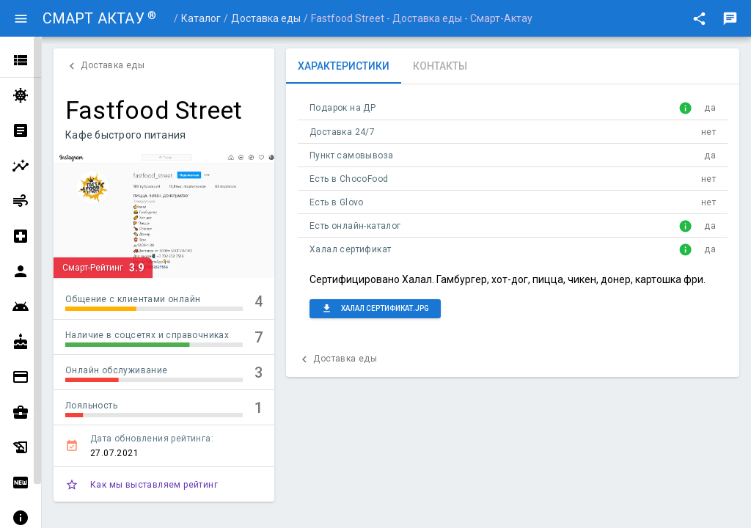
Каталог (201, 18)
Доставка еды (266, 18)
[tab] (343, 66)
